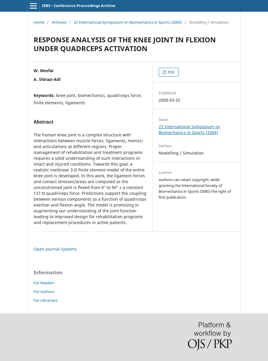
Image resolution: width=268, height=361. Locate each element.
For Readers (44, 282)
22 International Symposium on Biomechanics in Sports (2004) (128, 22)
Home (39, 22)
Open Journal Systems (55, 249)
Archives (59, 22)
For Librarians (46, 300)
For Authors (44, 291)
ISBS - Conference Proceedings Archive (78, 5)
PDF (171, 72)
